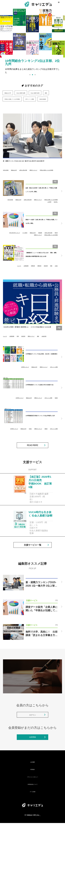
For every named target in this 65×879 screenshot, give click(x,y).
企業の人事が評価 (36, 182)
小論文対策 (7, 359)
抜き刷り (54, 218)
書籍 (28, 99)
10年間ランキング (20, 390)
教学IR (38, 252)
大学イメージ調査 (47, 105)
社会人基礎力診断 (30, 93)
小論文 (55, 287)
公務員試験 (24, 284)
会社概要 (32, 818)
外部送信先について (32, 840)
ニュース (13, 284)
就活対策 (54, 284)
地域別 (55, 425)
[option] (32, 46)
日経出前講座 (10, 111)
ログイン (32, 763)
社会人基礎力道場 (12, 99)
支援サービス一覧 (32, 588)
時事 (26, 357)
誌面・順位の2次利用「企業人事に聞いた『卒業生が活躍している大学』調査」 (42, 206)
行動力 (55, 456)
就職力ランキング (10, 185)
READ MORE (32, 477)
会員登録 (32, 790)
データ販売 (40, 249)
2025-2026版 (8, 182)
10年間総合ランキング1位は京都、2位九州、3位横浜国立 (41, 381)
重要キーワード (46, 357)
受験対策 (44, 284)
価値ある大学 (10, 93)
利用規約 (32, 825)
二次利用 (54, 216)
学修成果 (12, 252)
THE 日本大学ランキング (23, 249)
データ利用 (32, 847)
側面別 (38, 458)
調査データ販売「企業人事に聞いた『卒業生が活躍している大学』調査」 (42, 240)
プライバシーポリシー (32, 832)
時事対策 (34, 284)
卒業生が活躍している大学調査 (18, 105)
